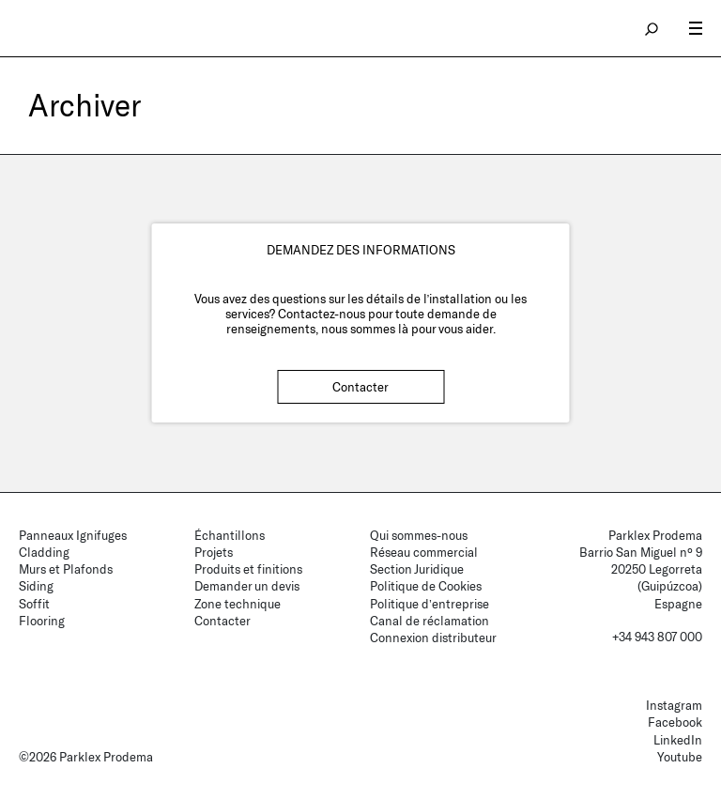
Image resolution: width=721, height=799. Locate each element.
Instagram (674, 705)
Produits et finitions (248, 568)
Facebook (675, 722)
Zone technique (237, 603)
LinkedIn (677, 739)
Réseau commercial (424, 552)
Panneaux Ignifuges (73, 535)
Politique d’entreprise (429, 603)
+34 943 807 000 (657, 636)
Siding (36, 585)
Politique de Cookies (426, 585)
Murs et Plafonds (66, 568)
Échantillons (229, 535)
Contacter (360, 386)
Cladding (44, 552)
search (652, 28)
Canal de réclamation (429, 620)
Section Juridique (417, 568)
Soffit (34, 603)
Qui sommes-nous (419, 535)
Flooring (42, 620)
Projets (213, 552)
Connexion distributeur (433, 637)
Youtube (679, 756)
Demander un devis (246, 585)
